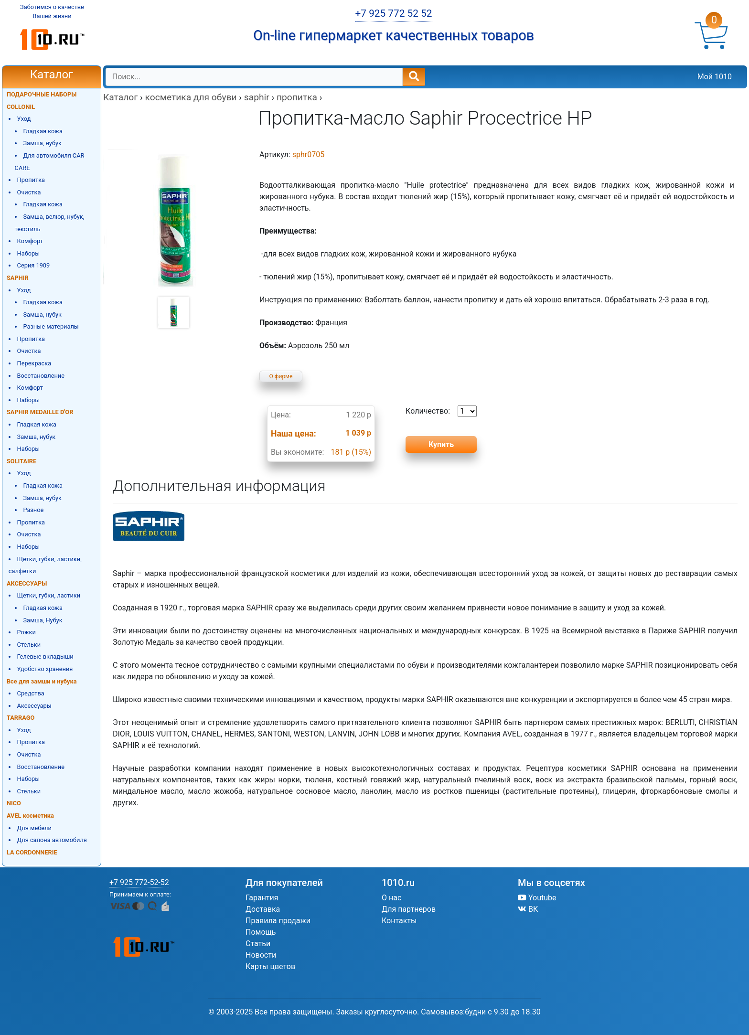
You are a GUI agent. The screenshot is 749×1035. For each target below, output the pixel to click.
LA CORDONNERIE (32, 852)
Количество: (441, 411)
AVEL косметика (30, 815)
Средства (30, 693)
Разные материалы (50, 326)
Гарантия (262, 897)
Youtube (537, 897)
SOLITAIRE (21, 461)
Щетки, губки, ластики (49, 595)
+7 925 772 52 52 (393, 13)
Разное (33, 509)
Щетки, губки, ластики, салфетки (45, 565)
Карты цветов (270, 966)
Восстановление (40, 375)
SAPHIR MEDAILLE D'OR (40, 412)
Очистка (29, 192)
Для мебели (34, 828)
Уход (24, 118)
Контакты (399, 920)
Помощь (261, 932)
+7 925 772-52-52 (139, 882)
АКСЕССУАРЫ (27, 583)
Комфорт (30, 241)
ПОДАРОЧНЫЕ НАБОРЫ (41, 94)
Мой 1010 (714, 76)
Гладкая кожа (43, 131)
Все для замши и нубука (42, 681)
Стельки (29, 644)
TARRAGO (20, 717)
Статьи (258, 943)
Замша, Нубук (42, 620)
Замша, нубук (42, 143)
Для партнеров (409, 909)
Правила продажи (278, 920)
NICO (14, 803)
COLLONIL (21, 106)
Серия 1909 (33, 265)
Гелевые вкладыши (45, 656)
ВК (528, 909)
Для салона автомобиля (52, 839)
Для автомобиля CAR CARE (50, 161)
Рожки (26, 632)
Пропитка (31, 179)
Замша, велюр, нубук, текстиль (50, 223)
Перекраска (34, 363)
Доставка (263, 909)
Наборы (28, 253)
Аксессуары (34, 705)
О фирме (281, 376)
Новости (261, 955)
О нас (391, 897)
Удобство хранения (45, 668)
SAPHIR (18, 277)
